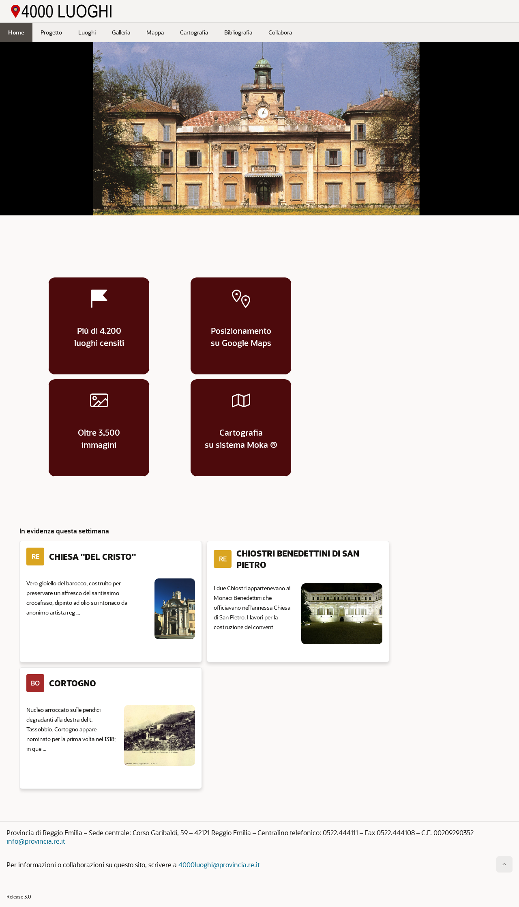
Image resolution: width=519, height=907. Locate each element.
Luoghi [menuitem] (87, 32)
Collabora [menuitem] (280, 32)
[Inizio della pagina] (504, 864)
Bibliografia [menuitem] (238, 32)
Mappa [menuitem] (155, 32)
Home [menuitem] (16, 32)
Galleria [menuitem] (121, 32)
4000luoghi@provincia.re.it (219, 864)
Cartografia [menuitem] (194, 32)
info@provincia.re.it (35, 841)
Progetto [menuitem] (51, 32)
